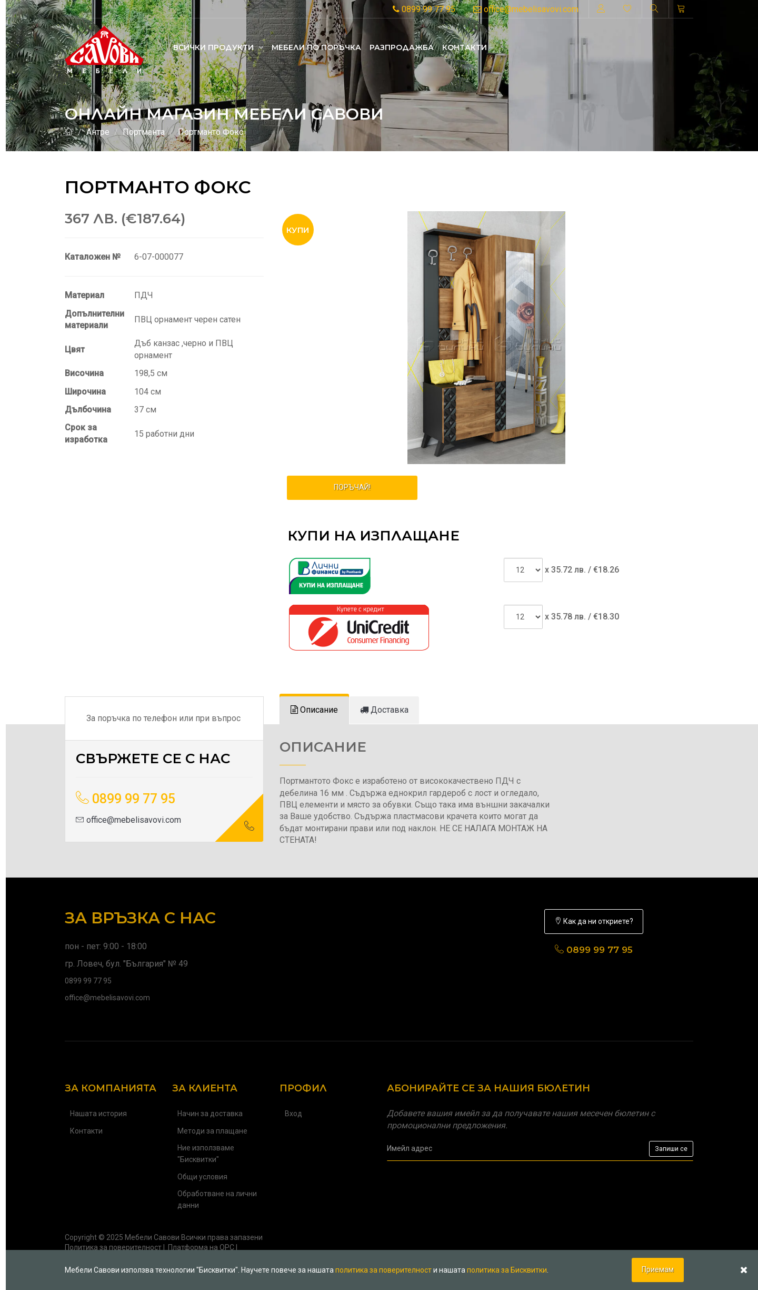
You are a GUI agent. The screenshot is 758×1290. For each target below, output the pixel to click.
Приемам (658, 1269)
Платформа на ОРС (201, 1247)
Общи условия (202, 1177)
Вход (293, 1113)
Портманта (144, 132)
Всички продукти (218, 47)
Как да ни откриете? (593, 921)
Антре (97, 132)
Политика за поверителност (113, 1247)
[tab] (314, 710)
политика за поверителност (383, 1270)
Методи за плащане (212, 1131)
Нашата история (98, 1113)
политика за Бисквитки (507, 1270)
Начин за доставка (210, 1113)
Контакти (464, 47)
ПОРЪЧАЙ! (352, 487)
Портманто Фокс (210, 132)
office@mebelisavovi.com (526, 9)
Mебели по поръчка (316, 47)
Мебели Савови (152, 1237)
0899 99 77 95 (424, 9)
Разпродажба (402, 47)
